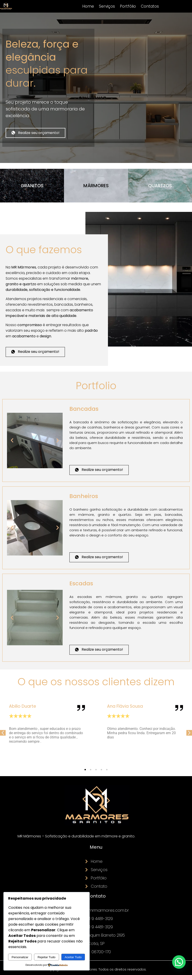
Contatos (150, 6)
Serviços (107, 6)
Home (88, 6)
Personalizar (20, 957)
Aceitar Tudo (73, 957)
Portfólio (128, 6)
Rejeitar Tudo (46, 957)
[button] (12, 440)
